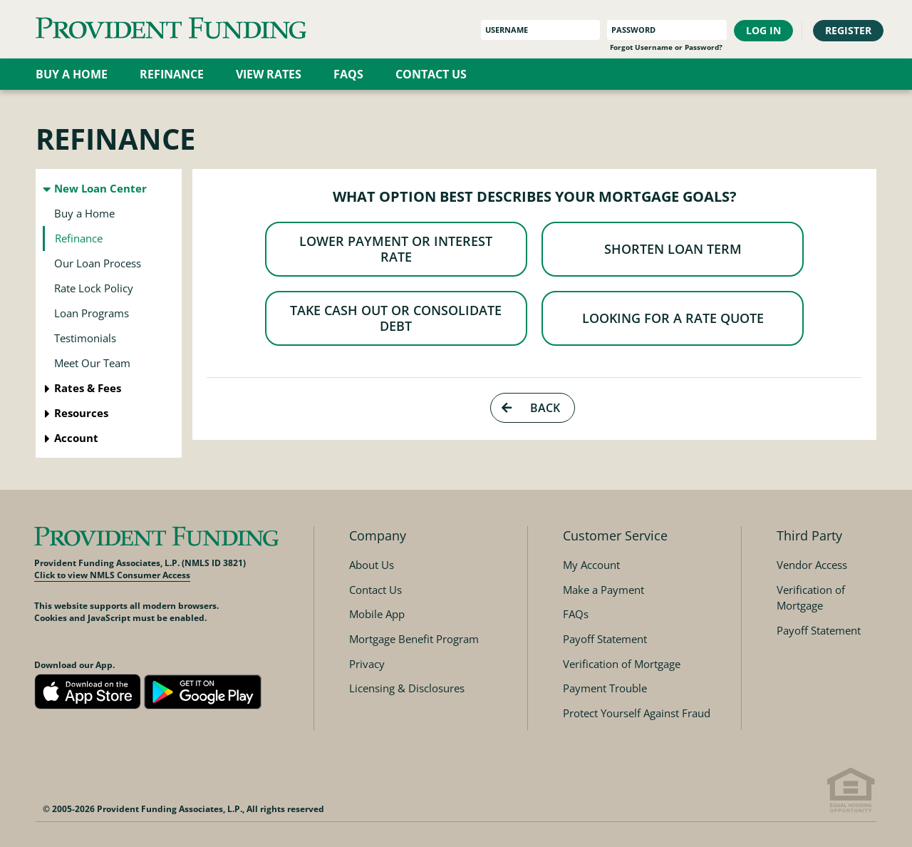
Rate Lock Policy (93, 288)
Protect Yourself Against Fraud (636, 713)
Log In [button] (763, 30)
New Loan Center (100, 188)
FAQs (348, 74)
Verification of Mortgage (621, 664)
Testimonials (85, 338)
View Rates (268, 74)
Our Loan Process (97, 263)
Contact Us (431, 74)
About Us (371, 565)
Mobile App (377, 614)
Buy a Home (72, 74)
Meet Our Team (92, 363)
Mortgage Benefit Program (414, 639)
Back (529, 434)
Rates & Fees (87, 388)
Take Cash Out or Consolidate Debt (397, 337)
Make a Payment (603, 589)
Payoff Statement (605, 639)
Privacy (367, 664)
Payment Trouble (605, 688)
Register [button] (848, 30)
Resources (81, 413)
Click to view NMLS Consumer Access (112, 575)
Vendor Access (812, 565)
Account (76, 438)
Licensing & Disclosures (407, 688)
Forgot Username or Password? (666, 47)
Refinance (172, 74)
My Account (591, 565)
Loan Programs (91, 313)
